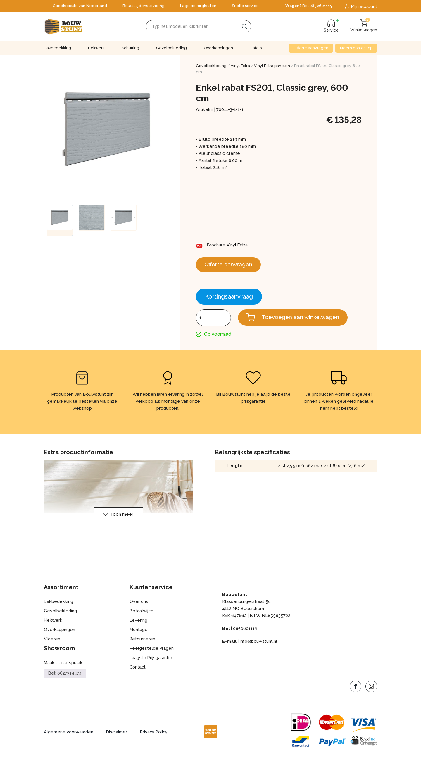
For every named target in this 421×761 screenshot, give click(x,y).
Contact (138, 668)
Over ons (139, 603)
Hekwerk (96, 48)
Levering (139, 622)
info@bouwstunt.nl (259, 643)
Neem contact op (356, 48)
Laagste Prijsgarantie (151, 659)
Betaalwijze (142, 612)
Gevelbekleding (171, 48)
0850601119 (245, 630)
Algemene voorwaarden (69, 733)
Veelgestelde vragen (152, 650)
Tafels (256, 48)
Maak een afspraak (63, 664)
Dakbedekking (57, 48)
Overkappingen (218, 48)
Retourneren (143, 640)
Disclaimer (117, 733)
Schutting (130, 48)
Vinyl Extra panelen (272, 66)
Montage (139, 631)
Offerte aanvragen (311, 48)
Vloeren (52, 640)
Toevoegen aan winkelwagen (302, 318)
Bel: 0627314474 (65, 675)
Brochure (217, 245)
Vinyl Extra (240, 66)
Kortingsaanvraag (229, 297)
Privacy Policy (155, 733)
